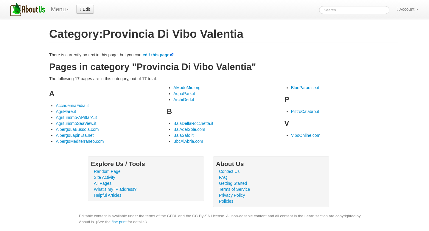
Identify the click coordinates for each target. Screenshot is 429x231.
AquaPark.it (184, 93)
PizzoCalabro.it (305, 111)
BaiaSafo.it (183, 135)
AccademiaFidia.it (72, 105)
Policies (226, 201)
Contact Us (229, 171)
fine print (119, 222)
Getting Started (233, 183)
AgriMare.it (66, 111)
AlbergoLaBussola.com (77, 129)
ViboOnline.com (306, 135)
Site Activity (104, 177)
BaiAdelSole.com (189, 129)
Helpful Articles (108, 195)
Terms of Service (234, 189)
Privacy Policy (232, 195)
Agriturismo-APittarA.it (76, 117)
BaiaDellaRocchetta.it (193, 123)
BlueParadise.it (305, 87)
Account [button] (408, 9)
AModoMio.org (186, 87)
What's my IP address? (115, 189)
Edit (85, 9)
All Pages (102, 183)
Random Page (107, 171)
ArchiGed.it (183, 99)
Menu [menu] (60, 9)
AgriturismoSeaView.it (76, 123)
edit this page (156, 54)
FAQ (223, 177)
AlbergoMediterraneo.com (80, 141)
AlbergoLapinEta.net (75, 135)
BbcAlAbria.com (188, 141)
